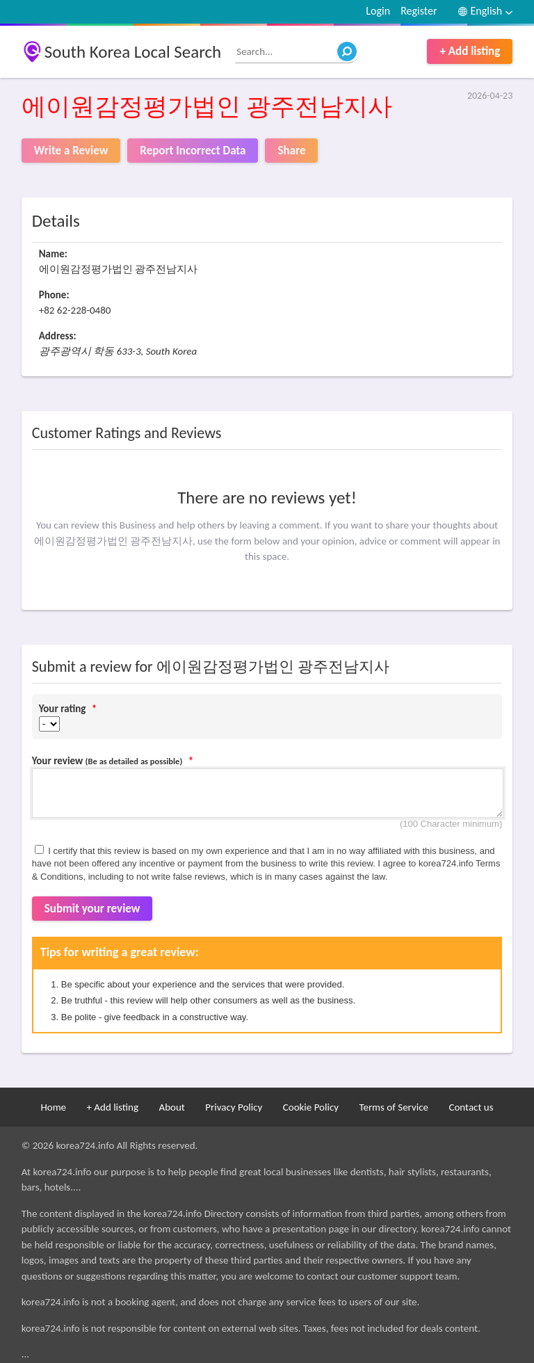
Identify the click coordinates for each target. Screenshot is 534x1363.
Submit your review (92, 908)
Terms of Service (393, 1107)
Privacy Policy (233, 1107)
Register (418, 10)
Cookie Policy (311, 1107)
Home (53, 1107)
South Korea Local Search (133, 52)
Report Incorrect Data (192, 150)
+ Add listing (469, 51)
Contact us (470, 1107)
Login (378, 10)
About (171, 1107)
